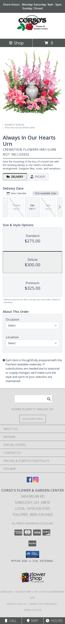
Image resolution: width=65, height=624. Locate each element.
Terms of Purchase (43, 603)
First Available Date (46, 193)
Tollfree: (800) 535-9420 (32, 514)
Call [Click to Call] (11, 620)
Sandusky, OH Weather (16, 591)
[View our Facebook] (29, 481)
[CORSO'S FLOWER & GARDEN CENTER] (32, 33)
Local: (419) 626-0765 (32, 508)
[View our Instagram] (35, 481)
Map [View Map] (32, 620)
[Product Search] (33, 399)
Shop (16, 43)
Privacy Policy (17, 603)
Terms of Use (33, 610)
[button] (32, 554)
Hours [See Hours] (54, 620)
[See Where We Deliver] (32, 418)
